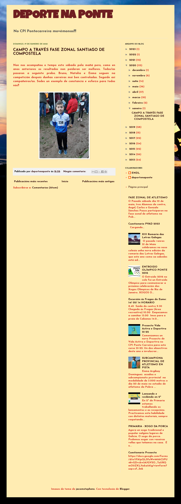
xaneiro (137, 108)
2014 (132, 154)
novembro (139, 75)
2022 (133, 54)
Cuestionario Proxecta (142, 452)
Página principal (138, 187)
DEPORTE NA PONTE (62, 16)
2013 (132, 160)
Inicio (65, 181)
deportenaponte (142, 177)
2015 (132, 149)
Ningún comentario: (75, 171)
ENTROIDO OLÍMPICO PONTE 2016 (154, 270)
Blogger (124, 489)
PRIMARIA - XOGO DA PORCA (148, 426)
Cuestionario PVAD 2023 (144, 224)
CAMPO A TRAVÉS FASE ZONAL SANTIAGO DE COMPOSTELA (148, 116)
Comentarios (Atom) (45, 187)
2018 (132, 132)
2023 (132, 49)
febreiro (138, 103)
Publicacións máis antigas (98, 181)
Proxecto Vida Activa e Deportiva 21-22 (154, 328)
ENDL (136, 173)
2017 (132, 138)
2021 (132, 60)
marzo (136, 97)
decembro (139, 70)
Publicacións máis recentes (31, 181)
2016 (132, 143)
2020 (133, 65)
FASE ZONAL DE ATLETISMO (148, 197)
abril (135, 92)
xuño (135, 81)
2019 (132, 127)
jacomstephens (85, 489)
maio (135, 86)
